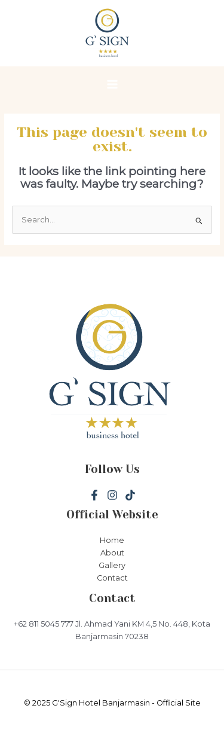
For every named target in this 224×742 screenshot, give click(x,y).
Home (112, 540)
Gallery (112, 565)
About (112, 552)
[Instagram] (112, 495)
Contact (112, 577)
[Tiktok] (130, 495)
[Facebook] (94, 495)
